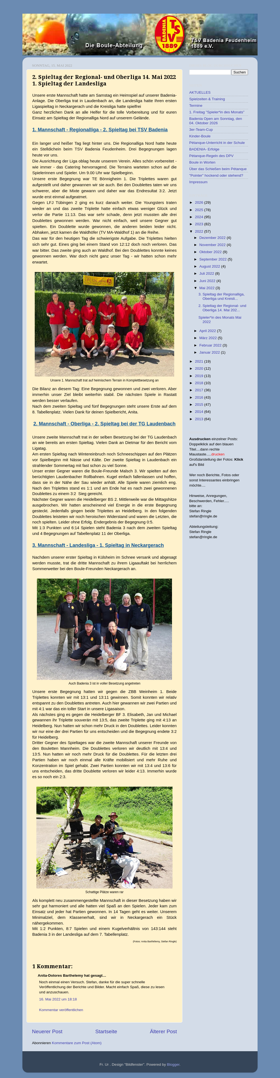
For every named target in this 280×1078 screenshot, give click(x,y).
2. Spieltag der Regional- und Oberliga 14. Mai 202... (222, 308)
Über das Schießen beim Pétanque (218, 169)
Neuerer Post (47, 1031)
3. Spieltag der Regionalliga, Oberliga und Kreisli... (222, 296)
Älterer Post (163, 1031)
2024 (199, 217)
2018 (199, 383)
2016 (199, 397)
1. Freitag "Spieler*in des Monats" (216, 112)
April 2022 (208, 331)
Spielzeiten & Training (207, 99)
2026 (199, 202)
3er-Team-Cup (201, 130)
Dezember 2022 (213, 238)
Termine (195, 105)
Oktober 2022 (211, 252)
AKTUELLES (200, 92)
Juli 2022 (207, 273)
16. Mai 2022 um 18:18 (58, 999)
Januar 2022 (210, 352)
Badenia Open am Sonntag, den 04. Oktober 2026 (215, 121)
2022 (199, 231)
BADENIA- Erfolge (204, 149)
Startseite (106, 1031)
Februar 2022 (211, 345)
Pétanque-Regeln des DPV (211, 156)
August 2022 (210, 266)
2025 (199, 210)
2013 (199, 419)
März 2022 (208, 338)
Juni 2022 (207, 281)
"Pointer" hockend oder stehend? (216, 175)
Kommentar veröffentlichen (61, 1010)
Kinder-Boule (200, 136)
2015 (199, 404)
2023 (199, 224)
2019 (199, 376)
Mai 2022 (207, 288)
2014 (199, 412)
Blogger (173, 1064)
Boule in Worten (202, 162)
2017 (199, 390)
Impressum (198, 182)
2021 (199, 361)
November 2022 (213, 245)
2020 (199, 368)
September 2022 (213, 259)
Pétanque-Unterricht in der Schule (217, 143)
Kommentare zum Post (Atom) (77, 1043)
